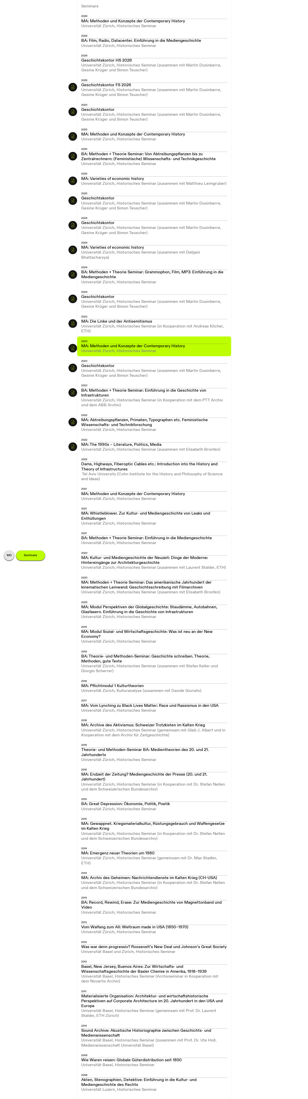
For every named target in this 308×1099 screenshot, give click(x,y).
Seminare (30, 555)
